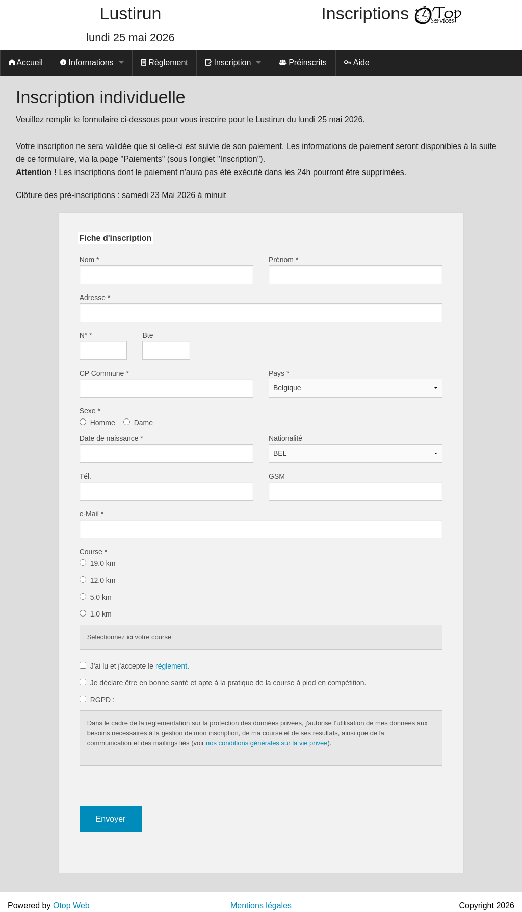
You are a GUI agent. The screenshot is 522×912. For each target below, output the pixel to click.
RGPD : (102, 700)
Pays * (279, 373)
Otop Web (71, 905)
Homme (102, 422)
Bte (147, 335)
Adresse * (95, 297)
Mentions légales (261, 905)
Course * (93, 552)
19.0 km (104, 563)
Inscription (228, 62)
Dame (143, 422)
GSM (277, 476)
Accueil (26, 62)
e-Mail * (91, 514)
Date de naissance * (111, 438)
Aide (357, 62)
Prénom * (283, 260)
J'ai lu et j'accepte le (139, 666)
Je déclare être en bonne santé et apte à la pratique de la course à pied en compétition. (228, 683)
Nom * (89, 260)
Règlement (164, 62)
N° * (86, 335)
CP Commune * (104, 373)
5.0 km (102, 597)
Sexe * (90, 411)
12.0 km (104, 580)
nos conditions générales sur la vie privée (266, 743)
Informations (86, 62)
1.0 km (102, 614)
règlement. (172, 666)
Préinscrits (303, 62)
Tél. (85, 476)
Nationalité (285, 438)
